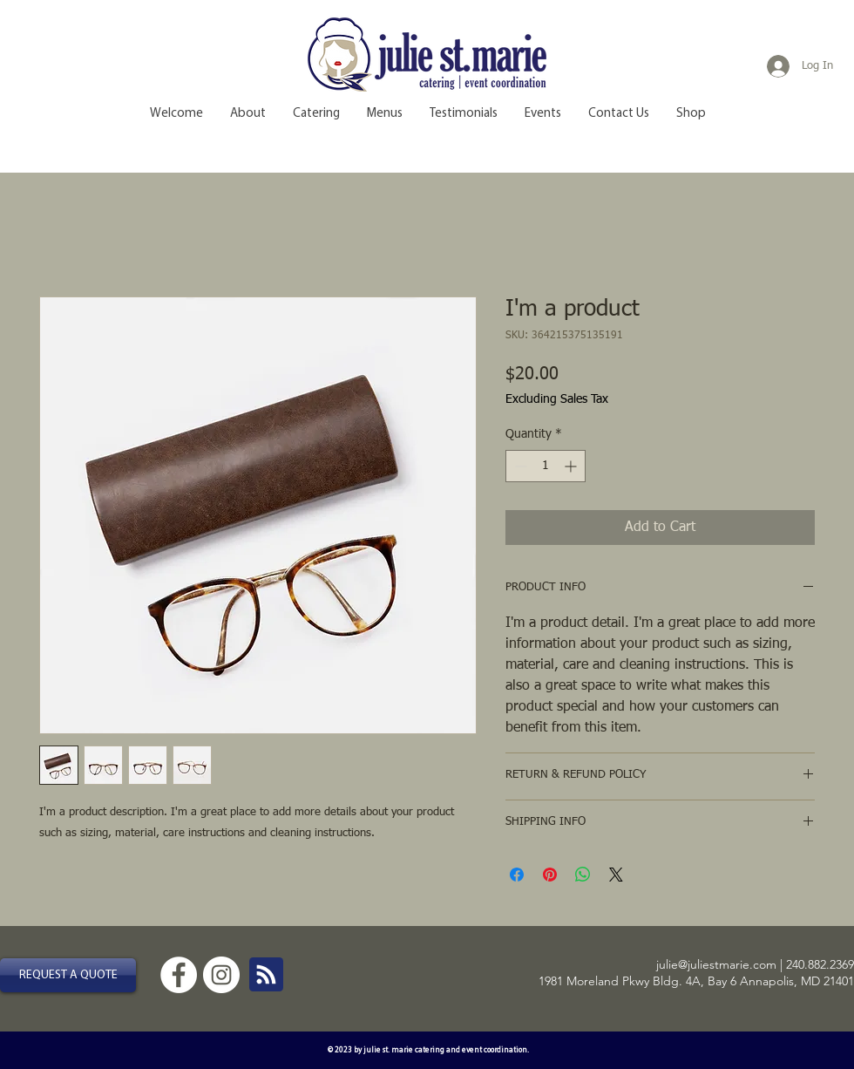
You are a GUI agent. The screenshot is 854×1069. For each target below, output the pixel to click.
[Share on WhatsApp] (583, 874)
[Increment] (572, 466)
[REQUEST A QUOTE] (68, 975)
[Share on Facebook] (516, 874)
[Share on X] (616, 874)
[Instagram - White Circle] (221, 975)
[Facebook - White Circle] (178, 975)
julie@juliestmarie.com (716, 964)
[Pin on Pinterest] (549, 874)
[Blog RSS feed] (266, 975)
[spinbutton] (545, 466)
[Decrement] (519, 466)
